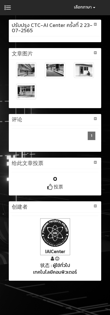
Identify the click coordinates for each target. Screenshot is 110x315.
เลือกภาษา (84, 7)
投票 (55, 186)
